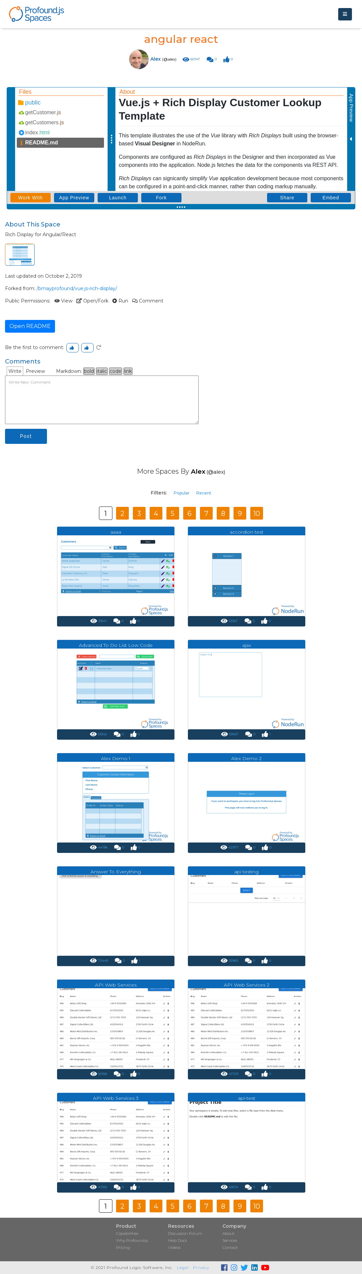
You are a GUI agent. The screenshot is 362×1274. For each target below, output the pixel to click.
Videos (174, 1247)
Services (229, 1240)
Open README (30, 326)
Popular (182, 492)
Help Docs (177, 1240)
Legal (183, 1267)
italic (102, 371)
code (115, 371)
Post (26, 436)
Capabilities (127, 1233)
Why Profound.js (132, 1240)
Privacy (201, 1267)
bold (89, 371)
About (228, 1233)
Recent (203, 492)
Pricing (123, 1247)
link (128, 371)
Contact (230, 1247)
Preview (35, 371)
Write (14, 371)
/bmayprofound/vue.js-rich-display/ (77, 288)
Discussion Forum (185, 1233)
